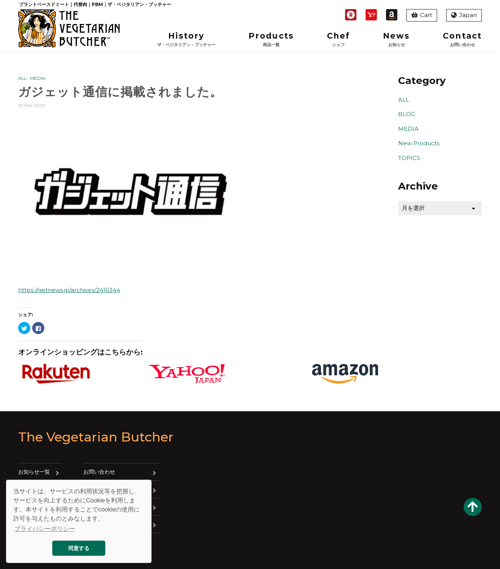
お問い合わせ (99, 471)
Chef (338, 39)
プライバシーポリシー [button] (44, 528)
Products (271, 39)
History (186, 39)
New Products (418, 143)
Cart (421, 15)
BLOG (406, 114)
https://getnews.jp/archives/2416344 (69, 290)
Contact (462, 39)
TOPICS (409, 158)
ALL (22, 78)
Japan (464, 15)
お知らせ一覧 (34, 471)
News (396, 39)
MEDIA (37, 78)
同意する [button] (78, 548)
